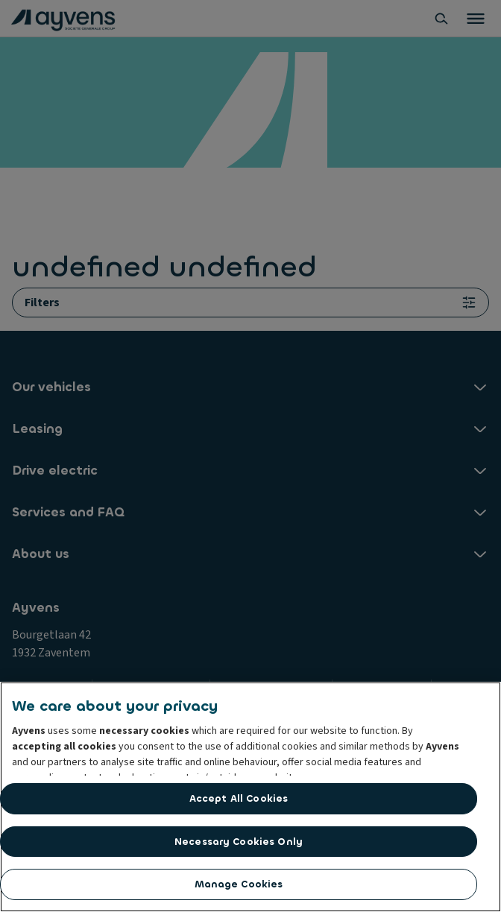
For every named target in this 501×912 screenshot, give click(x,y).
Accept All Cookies (238, 798)
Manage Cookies (239, 884)
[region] (250, 797)
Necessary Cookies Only (238, 841)
